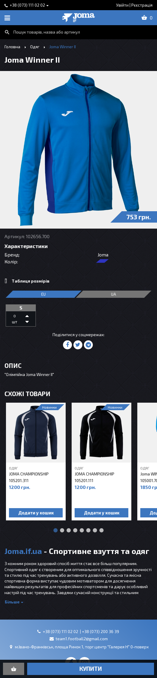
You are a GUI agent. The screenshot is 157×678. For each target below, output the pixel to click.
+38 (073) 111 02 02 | (62, 631)
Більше (12, 601)
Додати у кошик (36, 512)
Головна (12, 46)
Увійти (122, 4)
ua (113, 294)
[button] (55, 530)
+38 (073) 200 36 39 (100, 631)
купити (90, 668)
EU (43, 294)
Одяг (34, 46)
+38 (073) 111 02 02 (27, 4)
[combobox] (78, 32)
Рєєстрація (142, 4)
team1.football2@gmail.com (82, 638)
